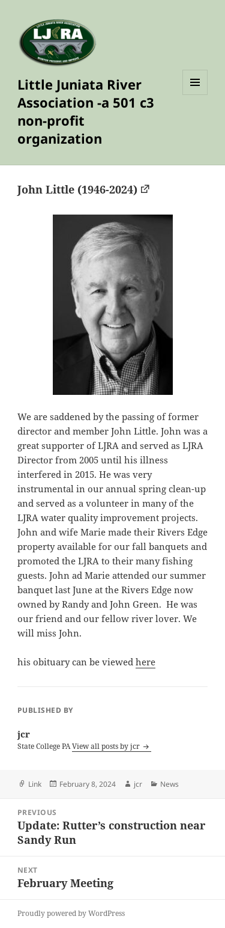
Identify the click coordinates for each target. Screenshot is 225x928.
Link (34, 784)
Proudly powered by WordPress (71, 913)
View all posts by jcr (107, 746)
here (145, 662)
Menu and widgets (195, 94)
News (169, 784)
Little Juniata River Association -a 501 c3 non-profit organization (85, 111)
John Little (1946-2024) (77, 189)
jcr (138, 784)
